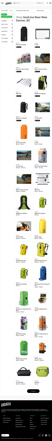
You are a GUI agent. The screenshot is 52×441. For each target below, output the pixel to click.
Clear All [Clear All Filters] (11, 10)
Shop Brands (6, 422)
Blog (31, 420)
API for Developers (45, 418)
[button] (7, 20)
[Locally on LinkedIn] (46, 435)
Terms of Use (44, 424)
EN (47, 3)
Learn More (18, 418)
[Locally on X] (49, 435)
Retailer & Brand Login (20, 426)
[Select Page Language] (5, 435)
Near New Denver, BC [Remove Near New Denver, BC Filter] (6, 16)
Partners (31, 424)
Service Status (44, 420)
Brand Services (19, 422)
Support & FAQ (33, 426)
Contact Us (32, 428)
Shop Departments (7, 420)
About (31, 418)
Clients (31, 422)
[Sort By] (44, 10)
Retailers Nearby (6, 418)
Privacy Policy (44, 422)
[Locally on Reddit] (39, 435)
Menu (2, 3)
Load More (33, 391)
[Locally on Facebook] (42, 435)
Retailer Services (19, 420)
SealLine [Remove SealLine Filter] (4, 14)
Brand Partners (19, 424)
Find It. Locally (41, 3)
